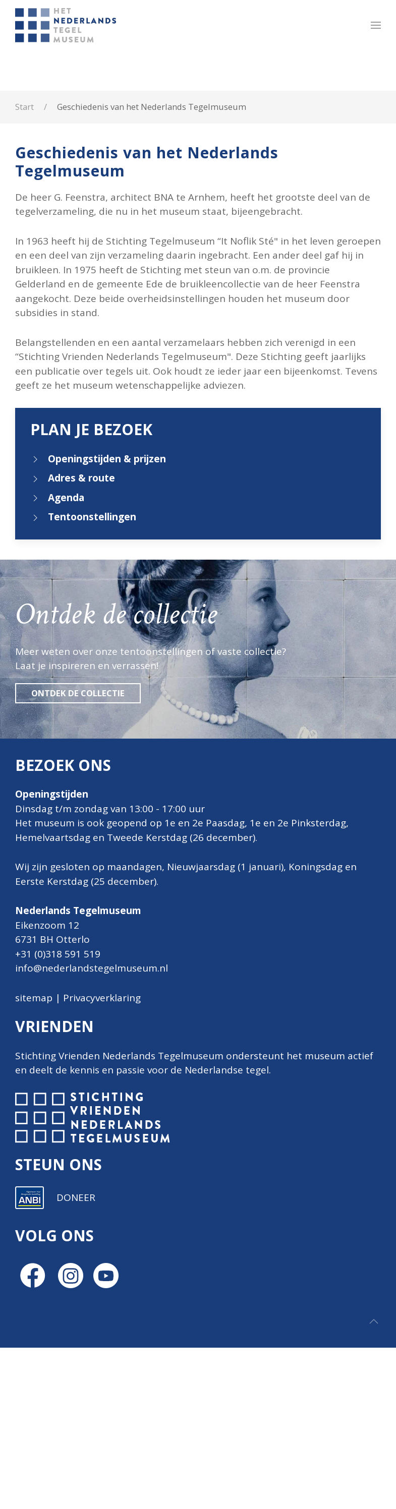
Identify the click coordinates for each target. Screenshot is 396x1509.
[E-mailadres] (234, 1195)
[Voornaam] (234, 1229)
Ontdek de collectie (78, 693)
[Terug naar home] (67, 25)
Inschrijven (234, 1289)
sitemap (33, 997)
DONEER (75, 1358)
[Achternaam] (234, 1262)
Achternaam (188, 1247)
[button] (376, 25)
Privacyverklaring (102, 997)
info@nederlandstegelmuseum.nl (91, 968)
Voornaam (185, 1214)
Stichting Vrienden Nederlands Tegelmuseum (119, 1055)
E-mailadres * (191, 1180)
